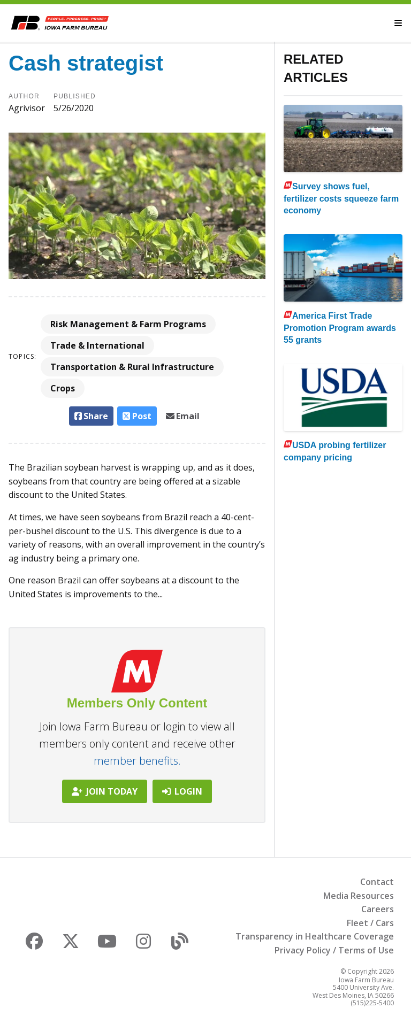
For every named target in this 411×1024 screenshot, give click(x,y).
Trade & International (97, 345)
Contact (377, 882)
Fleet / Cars (370, 923)
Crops (62, 388)
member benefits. (137, 760)
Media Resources (358, 896)
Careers (377, 909)
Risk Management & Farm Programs (128, 324)
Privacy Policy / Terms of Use (334, 950)
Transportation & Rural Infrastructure (132, 367)
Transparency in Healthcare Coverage (314, 936)
